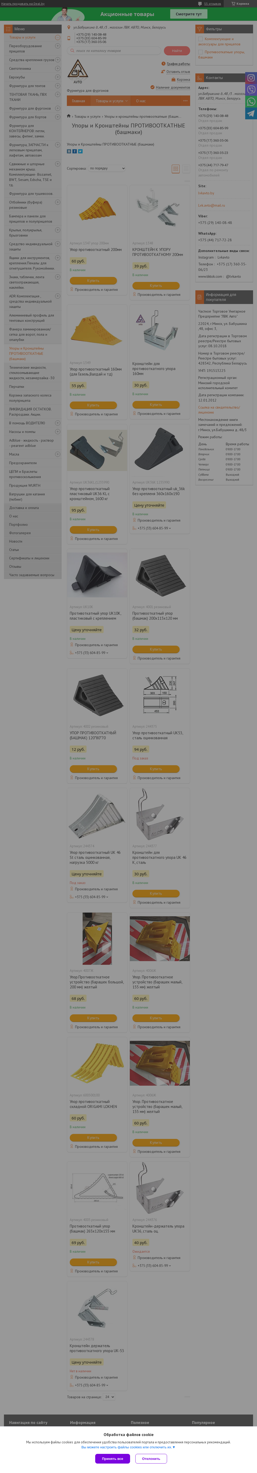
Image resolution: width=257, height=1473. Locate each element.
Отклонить (151, 1459)
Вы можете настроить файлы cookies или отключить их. (126, 1447)
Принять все (112, 1459)
